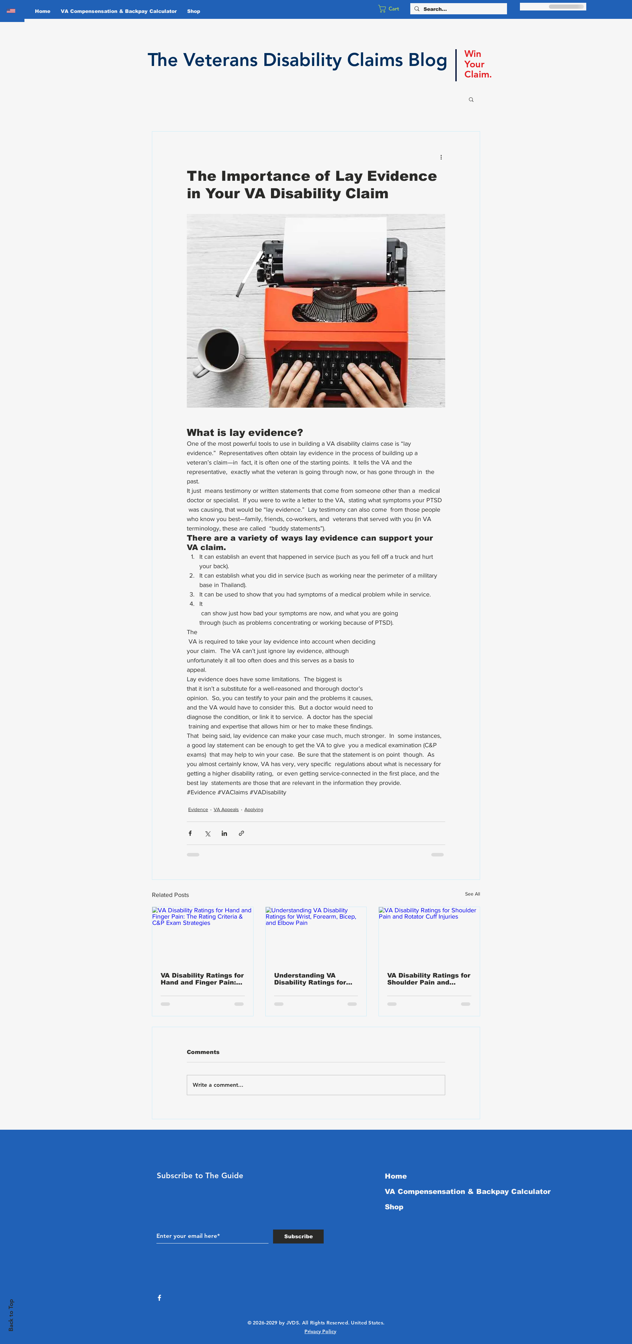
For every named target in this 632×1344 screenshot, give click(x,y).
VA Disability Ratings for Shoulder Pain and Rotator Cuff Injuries (428, 979)
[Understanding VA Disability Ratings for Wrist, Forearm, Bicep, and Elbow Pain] (316, 935)
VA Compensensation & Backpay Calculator (462, 1191)
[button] (393, 9)
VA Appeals (226, 809)
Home (396, 1176)
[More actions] (441, 157)
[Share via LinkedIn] (224, 833)
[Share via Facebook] (190, 833)
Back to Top (10, 1315)
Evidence (198, 809)
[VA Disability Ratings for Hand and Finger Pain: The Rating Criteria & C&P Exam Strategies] (202, 935)
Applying (253, 809)
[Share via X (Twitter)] (207, 833)
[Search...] (458, 9)
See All (472, 894)
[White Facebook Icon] (159, 1298)
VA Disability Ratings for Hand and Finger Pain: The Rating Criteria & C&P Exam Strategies (202, 979)
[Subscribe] (298, 1236)
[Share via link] (241, 833)
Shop (394, 1207)
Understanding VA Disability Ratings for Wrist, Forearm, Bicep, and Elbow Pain (312, 979)
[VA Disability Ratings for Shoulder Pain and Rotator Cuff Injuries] (429, 935)
